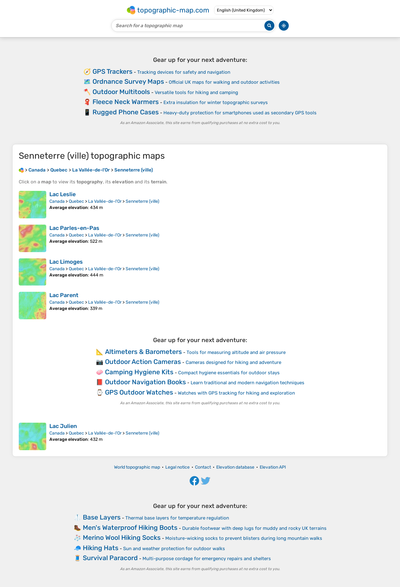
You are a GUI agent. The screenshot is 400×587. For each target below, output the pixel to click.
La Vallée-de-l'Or (105, 201)
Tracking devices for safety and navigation (183, 72)
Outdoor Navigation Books (145, 382)
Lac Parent (63, 295)
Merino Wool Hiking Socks (122, 537)
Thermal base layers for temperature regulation (177, 518)
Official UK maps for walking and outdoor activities (224, 82)
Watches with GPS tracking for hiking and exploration (236, 393)
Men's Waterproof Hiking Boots (130, 527)
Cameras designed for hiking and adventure (233, 362)
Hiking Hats (100, 548)
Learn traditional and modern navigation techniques (247, 383)
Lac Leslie (62, 194)
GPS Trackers (112, 71)
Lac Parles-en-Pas (74, 228)
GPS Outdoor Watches (139, 392)
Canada (57, 201)
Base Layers (102, 517)
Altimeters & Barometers (143, 352)
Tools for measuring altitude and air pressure (236, 352)
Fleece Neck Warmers (125, 102)
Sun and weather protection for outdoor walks (174, 548)
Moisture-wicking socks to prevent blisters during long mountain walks (243, 538)
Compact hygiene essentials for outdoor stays (229, 373)
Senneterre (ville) (142, 201)
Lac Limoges (66, 261)
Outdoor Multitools (121, 92)
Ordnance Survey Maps (128, 81)
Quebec (76, 201)
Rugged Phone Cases (125, 112)
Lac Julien (63, 426)
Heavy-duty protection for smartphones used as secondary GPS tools (240, 113)
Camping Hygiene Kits (139, 372)
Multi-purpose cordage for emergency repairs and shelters (206, 558)
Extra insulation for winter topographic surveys (215, 102)
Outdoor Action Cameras (143, 362)
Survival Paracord (110, 558)
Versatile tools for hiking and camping (196, 92)
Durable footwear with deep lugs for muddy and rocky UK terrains (254, 528)
